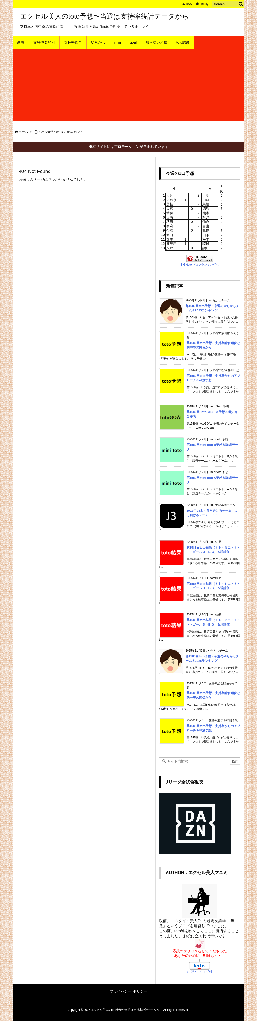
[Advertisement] (128, 85)
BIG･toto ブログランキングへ (200, 264)
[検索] (240, 4)
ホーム (23, 132)
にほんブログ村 (199, 972)
